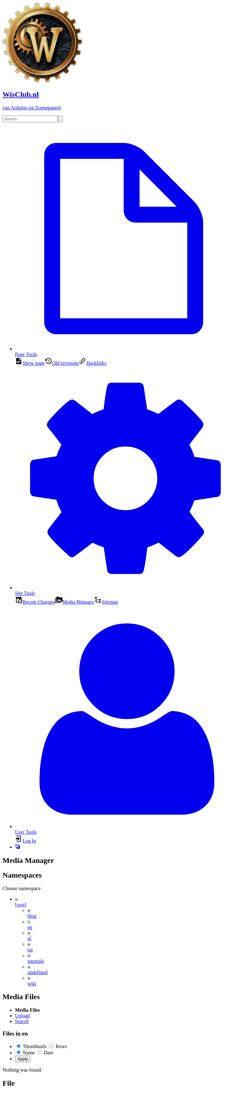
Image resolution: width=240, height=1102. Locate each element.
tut (30, 949)
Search (22, 1021)
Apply (23, 1059)
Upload (22, 1015)
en (30, 927)
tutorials (36, 961)
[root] (20, 904)
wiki (32, 983)
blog (32, 916)
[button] (17, 847)
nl (29, 938)
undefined (38, 972)
